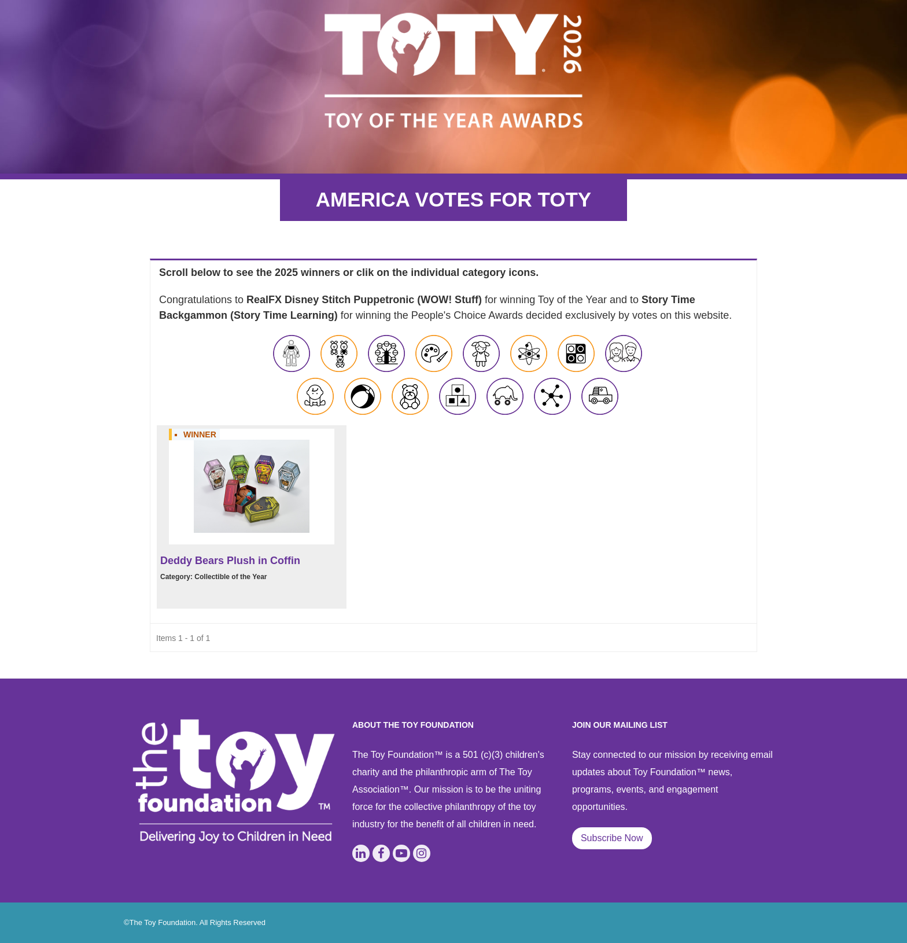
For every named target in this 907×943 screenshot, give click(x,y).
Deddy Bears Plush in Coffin (230, 560)
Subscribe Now (612, 838)
